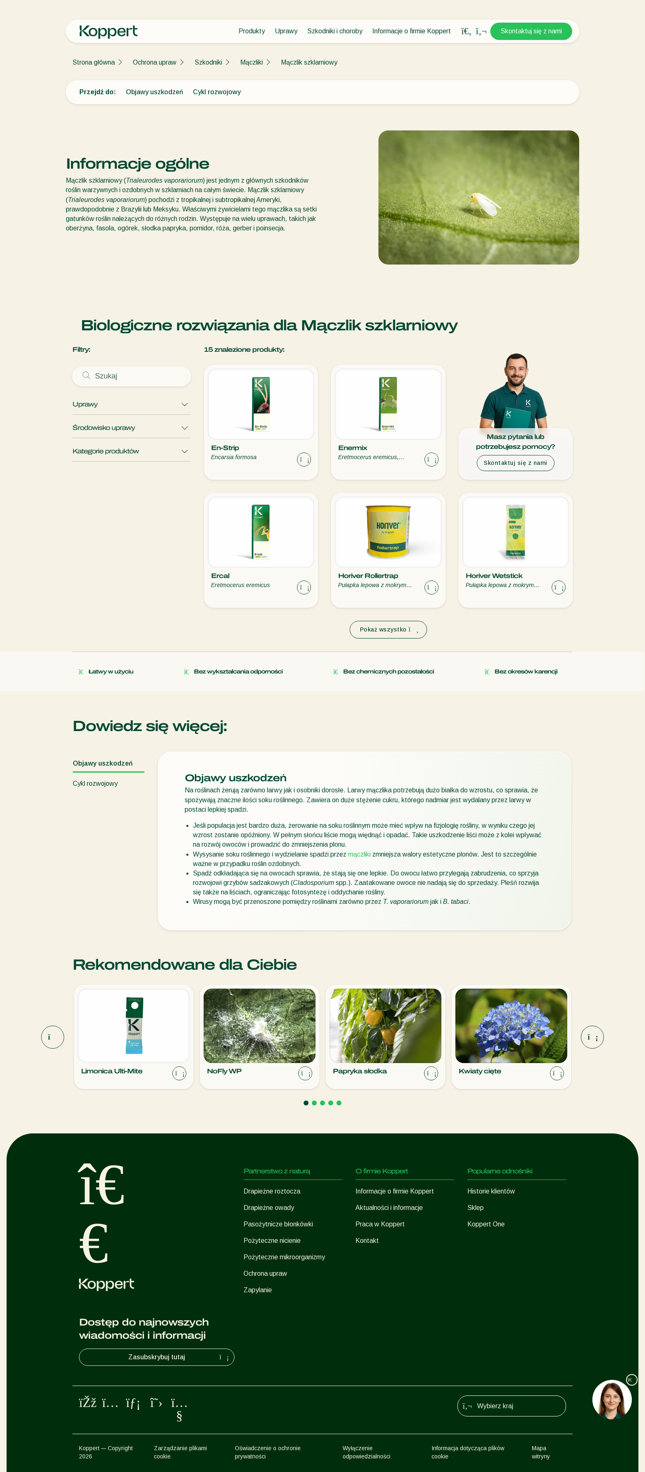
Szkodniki (208, 62)
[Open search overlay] (466, 31)
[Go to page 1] (306, 1103)
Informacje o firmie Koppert (411, 31)
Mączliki (251, 62)
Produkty (252, 31)
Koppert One (486, 1224)
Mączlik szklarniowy (309, 62)
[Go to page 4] (330, 1103)
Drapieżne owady (269, 1207)
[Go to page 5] (338, 1103)
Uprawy (286, 31)
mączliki (359, 854)
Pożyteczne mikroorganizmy (284, 1257)
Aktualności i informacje (389, 1207)
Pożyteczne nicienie (272, 1240)
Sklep (475, 1207)
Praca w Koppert (380, 1224)
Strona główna (93, 62)
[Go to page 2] (314, 1103)
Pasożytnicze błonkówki (278, 1224)
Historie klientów (491, 1191)
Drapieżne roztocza (272, 1191)
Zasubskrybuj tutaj (179, 1357)
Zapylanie (258, 1289)
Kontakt (367, 1240)
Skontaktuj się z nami (531, 31)
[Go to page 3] (322, 1103)
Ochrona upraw (154, 62)
